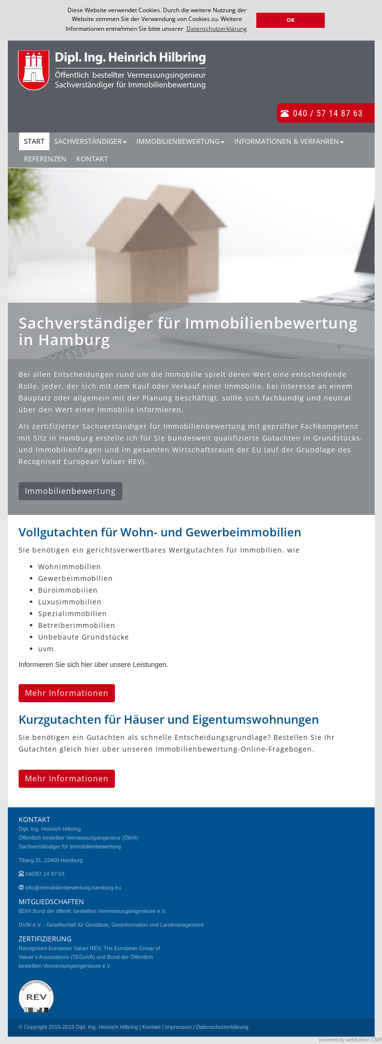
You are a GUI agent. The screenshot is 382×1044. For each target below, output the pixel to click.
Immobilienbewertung (180, 140)
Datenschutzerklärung (222, 1026)
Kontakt (92, 158)
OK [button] (290, 19)
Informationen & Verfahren (289, 140)
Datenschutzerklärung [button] (216, 28)
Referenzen (45, 158)
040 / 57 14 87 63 (328, 112)
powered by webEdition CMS (350, 1039)
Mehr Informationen (67, 692)
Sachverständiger (90, 140)
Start (34, 140)
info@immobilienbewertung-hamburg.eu (73, 887)
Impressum (178, 1026)
